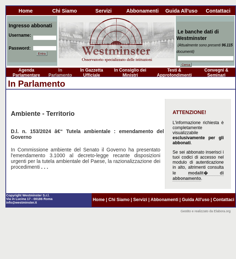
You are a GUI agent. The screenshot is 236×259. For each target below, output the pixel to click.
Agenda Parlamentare (26, 73)
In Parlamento (60, 73)
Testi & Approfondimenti (174, 73)
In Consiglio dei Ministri (130, 73)
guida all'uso (181, 11)
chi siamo (64, 11)
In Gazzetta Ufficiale (91, 73)
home (26, 11)
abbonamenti (142, 11)
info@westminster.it (21, 202)
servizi (103, 11)
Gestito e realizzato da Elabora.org (205, 211)
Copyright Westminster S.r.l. (27, 195)
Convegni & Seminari (216, 73)
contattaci (218, 11)
